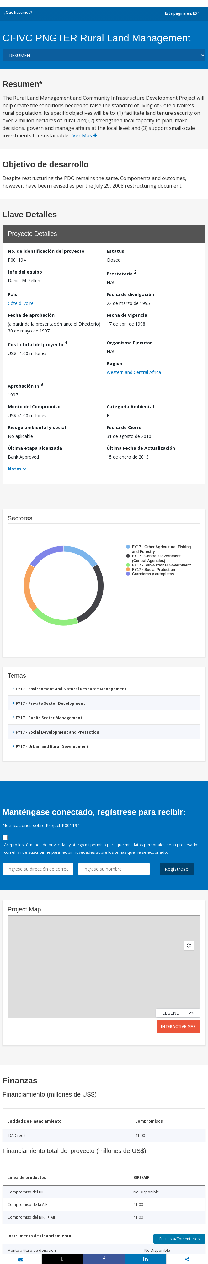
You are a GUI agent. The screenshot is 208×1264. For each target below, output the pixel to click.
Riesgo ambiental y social (37, 427)
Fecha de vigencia (127, 315)
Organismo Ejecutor (129, 343)
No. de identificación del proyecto (46, 251)
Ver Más (84, 135)
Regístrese (177, 869)
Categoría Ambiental (130, 407)
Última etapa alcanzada (35, 448)
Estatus (115, 251)
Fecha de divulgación (130, 294)
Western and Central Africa (134, 372)
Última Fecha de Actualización (141, 448)
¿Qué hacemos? (18, 12)
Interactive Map (178, 1026)
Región (114, 363)
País (12, 294)
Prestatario (121, 273)
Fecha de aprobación (31, 315)
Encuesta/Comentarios (179, 1238)
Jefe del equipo (25, 272)
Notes (15, 469)
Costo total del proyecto (37, 344)
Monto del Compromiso (34, 407)
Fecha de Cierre (124, 427)
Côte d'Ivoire (21, 303)
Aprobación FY (25, 385)
